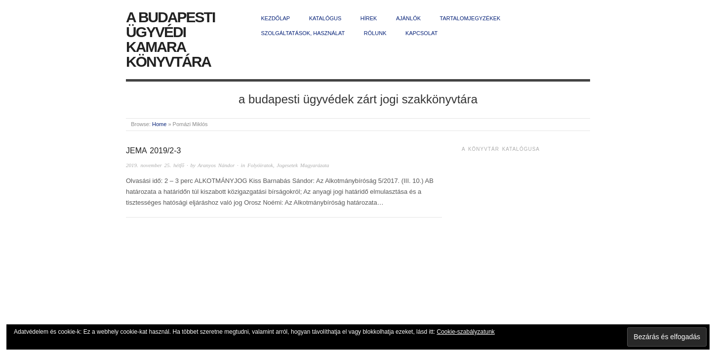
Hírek (368, 18)
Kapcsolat (421, 33)
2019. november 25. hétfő (155, 165)
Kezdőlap (275, 18)
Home (159, 124)
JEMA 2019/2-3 (153, 150)
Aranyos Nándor (216, 165)
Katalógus (325, 18)
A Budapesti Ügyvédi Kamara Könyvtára (170, 39)
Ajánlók (408, 18)
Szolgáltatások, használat (303, 33)
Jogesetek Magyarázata (303, 165)
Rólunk (375, 33)
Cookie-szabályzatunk (465, 331)
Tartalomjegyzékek (470, 18)
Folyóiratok (260, 165)
